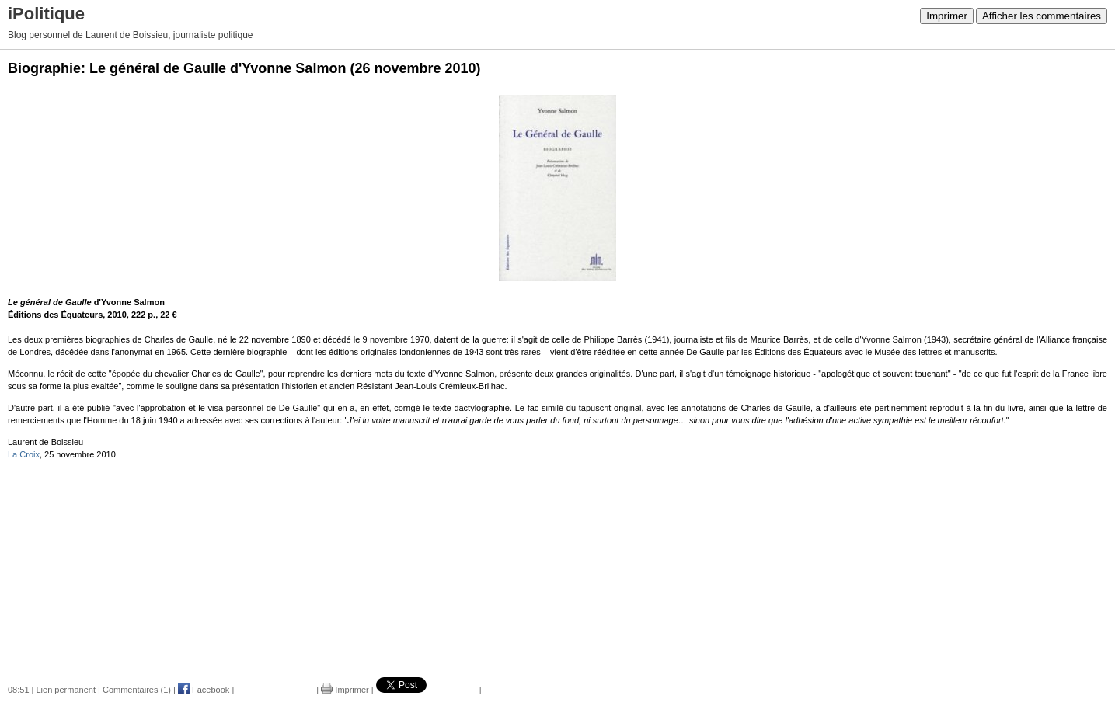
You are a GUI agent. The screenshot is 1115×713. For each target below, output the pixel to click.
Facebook (203, 689)
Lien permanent (66, 689)
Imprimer (946, 16)
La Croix (24, 454)
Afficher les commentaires (1041, 16)
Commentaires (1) (137, 689)
